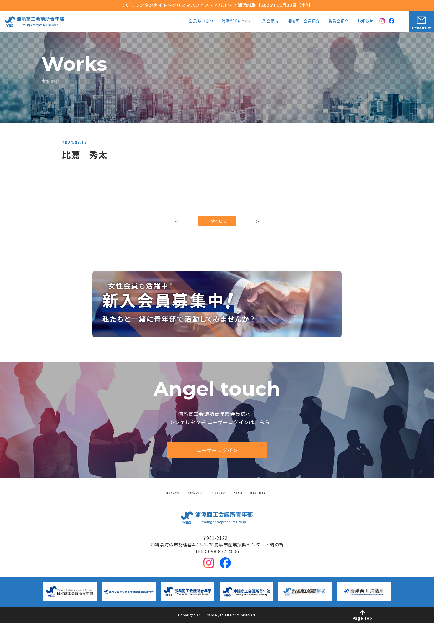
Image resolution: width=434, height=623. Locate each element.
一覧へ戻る (217, 223)
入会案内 (270, 21)
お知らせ (365, 21)
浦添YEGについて (238, 21)
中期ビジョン (221, 491)
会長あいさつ (201, 21)
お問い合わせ (421, 28)
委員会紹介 (338, 21)
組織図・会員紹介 (303, 21)
